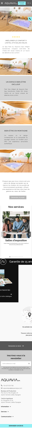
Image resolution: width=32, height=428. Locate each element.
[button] (11, 256)
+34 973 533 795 (8, 385)
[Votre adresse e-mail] (14, 363)
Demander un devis (21, 3)
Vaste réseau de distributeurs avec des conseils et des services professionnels (16, 244)
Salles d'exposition (16, 240)
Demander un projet (18, 197)
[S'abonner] (29, 363)
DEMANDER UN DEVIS (16, 426)
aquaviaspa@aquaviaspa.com (12, 388)
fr (29, 3)
